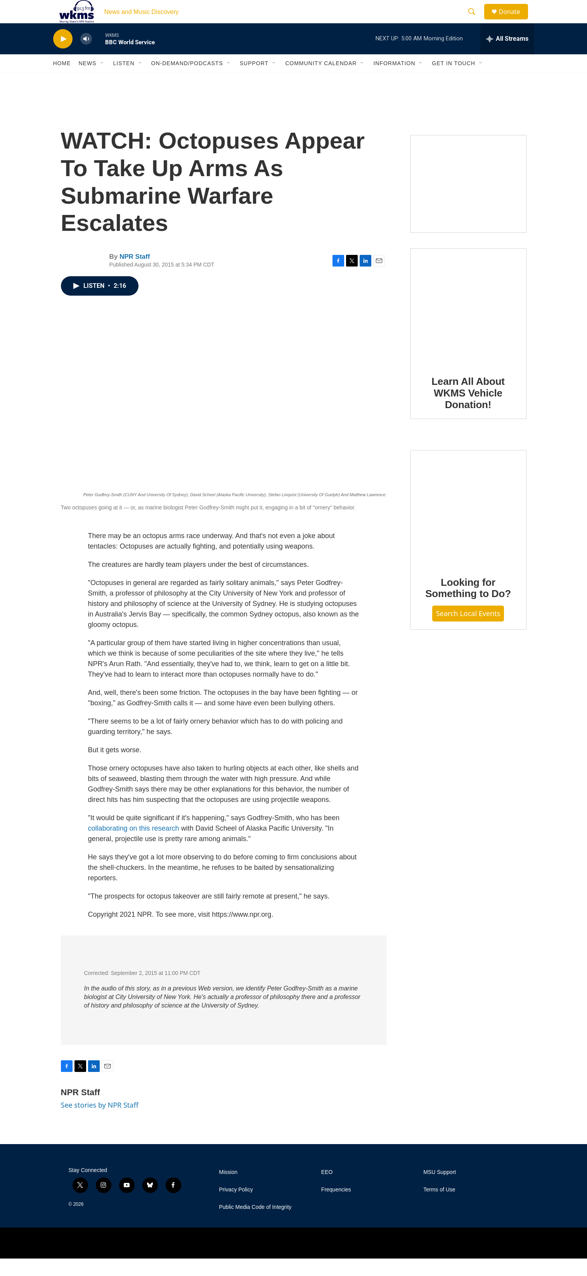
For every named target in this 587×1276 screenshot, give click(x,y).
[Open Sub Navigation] (102, 81)
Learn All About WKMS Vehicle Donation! (468, 410)
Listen (124, 81)
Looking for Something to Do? (468, 605)
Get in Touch (453, 81)
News (88, 81)
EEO (327, 1190)
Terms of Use (439, 1207)
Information (394, 81)
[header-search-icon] (475, 20)
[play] (63, 56)
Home (62, 81)
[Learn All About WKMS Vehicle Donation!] (468, 324)
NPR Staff (134, 274)
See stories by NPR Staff (100, 1122)
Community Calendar (321, 81)
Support (254, 81)
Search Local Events (468, 630)
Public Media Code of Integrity (255, 1225)
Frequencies (336, 1207)
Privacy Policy (236, 1207)
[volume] (86, 56)
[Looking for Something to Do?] (468, 525)
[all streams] (507, 56)
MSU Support (439, 1190)
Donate (514, 20)
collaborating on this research (133, 846)
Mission (228, 1190)
